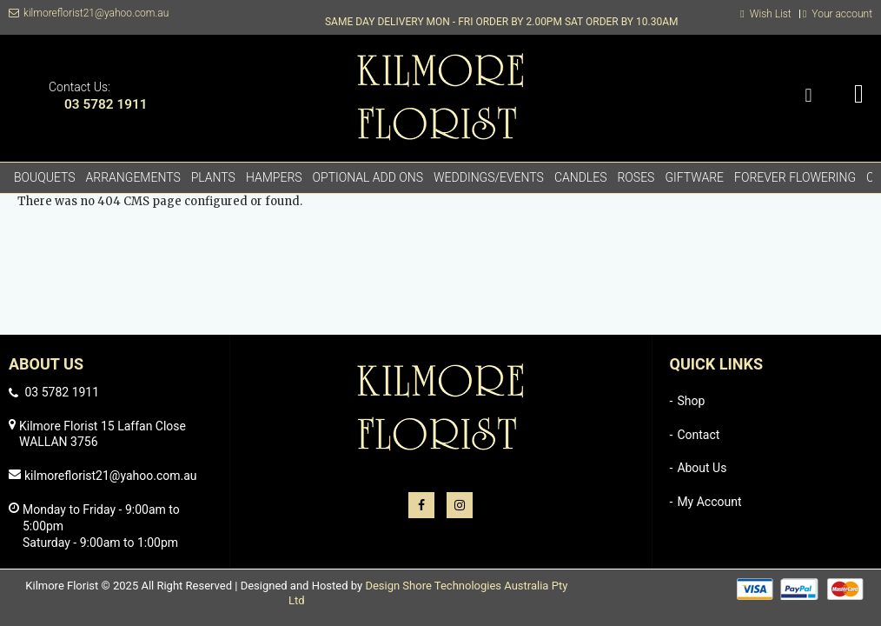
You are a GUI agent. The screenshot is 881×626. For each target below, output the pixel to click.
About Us (701, 468)
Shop (691, 401)
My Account (709, 502)
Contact (698, 435)
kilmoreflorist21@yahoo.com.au (96, 13)
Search (808, 96)
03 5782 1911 (106, 104)
